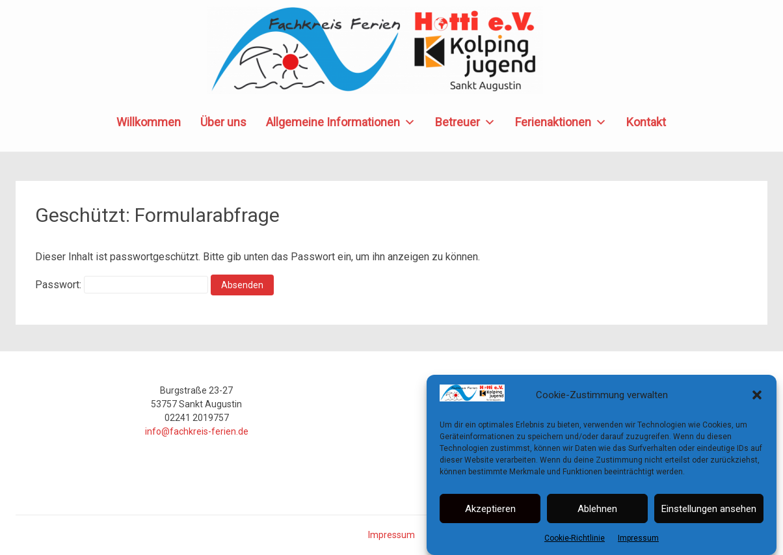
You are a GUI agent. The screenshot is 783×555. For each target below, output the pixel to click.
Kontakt (646, 122)
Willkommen (148, 122)
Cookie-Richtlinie (574, 538)
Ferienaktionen (561, 122)
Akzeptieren (490, 509)
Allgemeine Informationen (341, 122)
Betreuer (465, 122)
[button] (756, 395)
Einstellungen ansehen (708, 509)
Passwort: (121, 284)
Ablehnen (597, 509)
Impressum (638, 538)
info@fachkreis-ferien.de (196, 431)
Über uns (223, 122)
